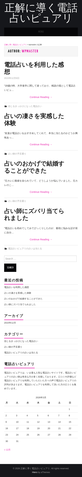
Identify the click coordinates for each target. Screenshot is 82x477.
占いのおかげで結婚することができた (23, 299)
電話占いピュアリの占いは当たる (25, 248)
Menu (41, 32)
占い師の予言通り (17, 154)
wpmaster (30, 51)
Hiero (34, 472)
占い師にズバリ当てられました (20, 304)
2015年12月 (10, 323)
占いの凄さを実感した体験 (17, 293)
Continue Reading (41, 97)
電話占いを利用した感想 (16, 287)
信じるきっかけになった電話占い (25, 106)
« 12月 (7, 450)
